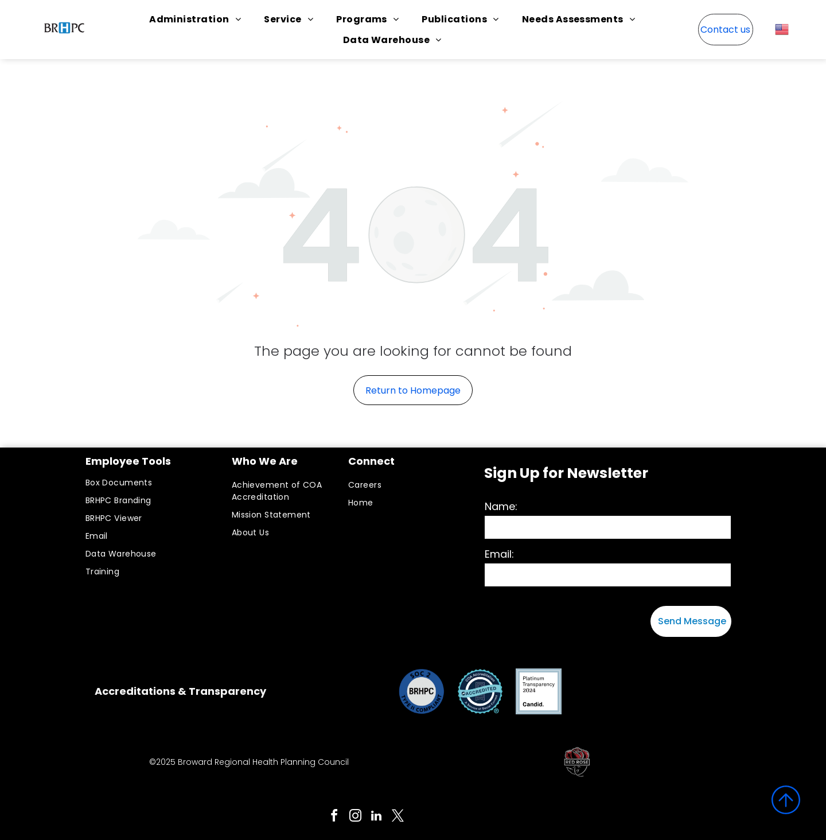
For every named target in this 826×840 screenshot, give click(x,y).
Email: (499, 554)
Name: (501, 506)
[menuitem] (195, 19)
